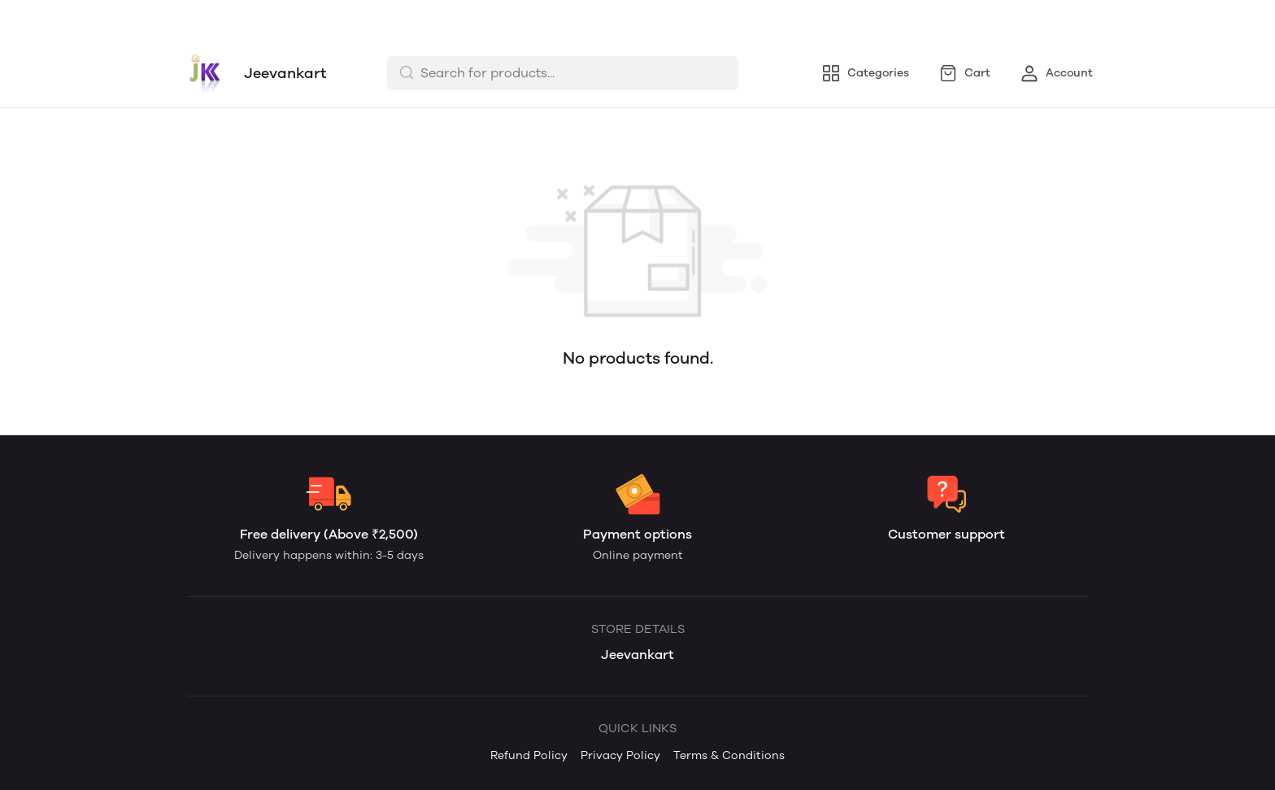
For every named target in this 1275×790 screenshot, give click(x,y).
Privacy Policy (333, 19)
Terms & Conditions (458, 19)
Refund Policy (227, 19)
